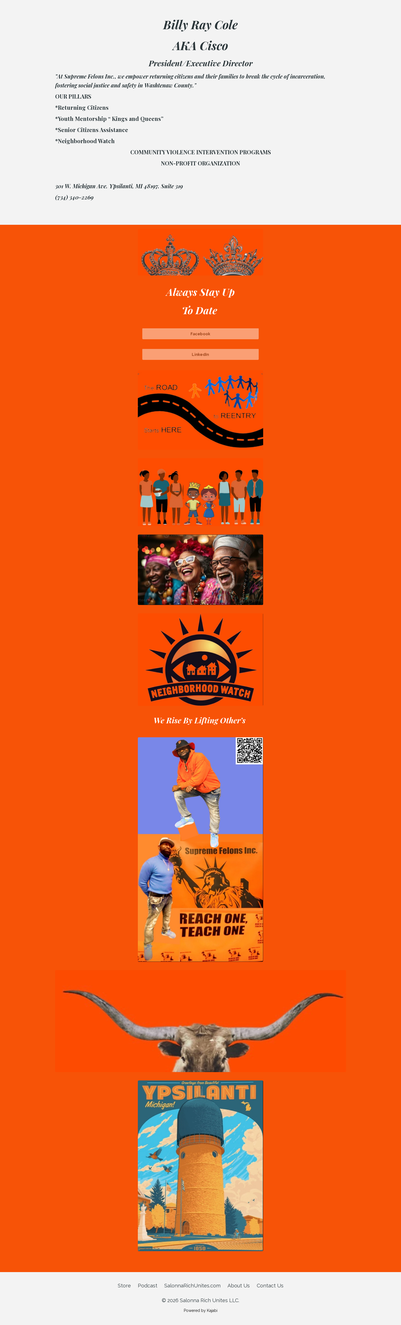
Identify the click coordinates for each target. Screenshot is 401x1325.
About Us (239, 1286)
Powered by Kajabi (200, 1310)
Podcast (147, 1286)
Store (124, 1286)
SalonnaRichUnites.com (192, 1286)
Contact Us (270, 1286)
